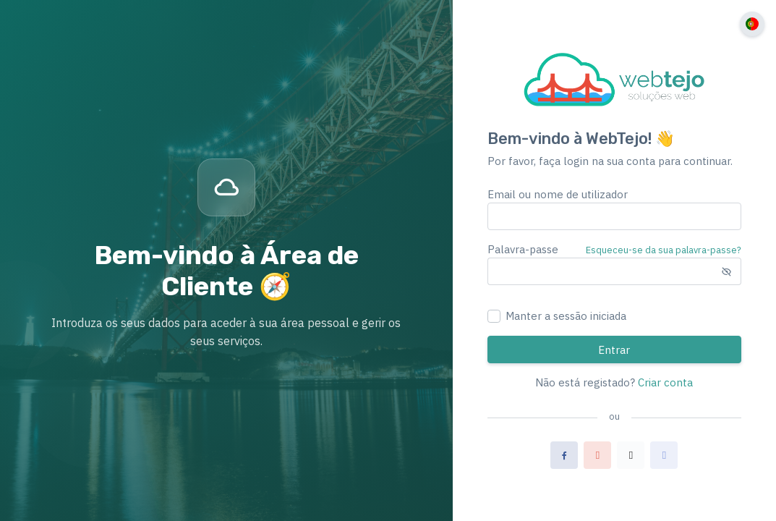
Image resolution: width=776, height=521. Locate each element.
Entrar (614, 350)
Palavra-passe (522, 249)
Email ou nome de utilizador (557, 194)
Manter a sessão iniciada (566, 316)
